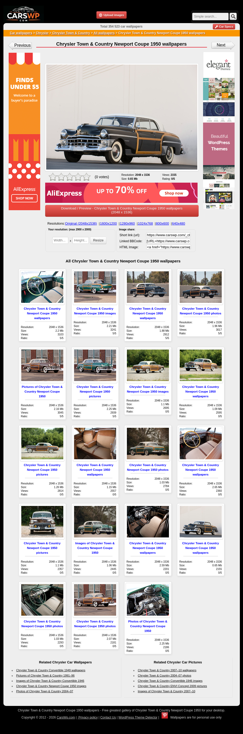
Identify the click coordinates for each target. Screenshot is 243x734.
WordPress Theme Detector (137, 717)
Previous (22, 45)
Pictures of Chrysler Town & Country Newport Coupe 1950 (42, 391)
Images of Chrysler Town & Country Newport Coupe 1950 (95, 547)
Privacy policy (87, 717)
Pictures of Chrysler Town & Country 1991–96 (45, 675)
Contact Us (108, 717)
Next (221, 45)
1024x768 (145, 223)
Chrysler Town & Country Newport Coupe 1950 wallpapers (42, 313)
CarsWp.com (66, 717)
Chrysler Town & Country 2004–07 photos (164, 675)
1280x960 (127, 223)
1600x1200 (108, 223)
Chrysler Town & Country (70, 33)
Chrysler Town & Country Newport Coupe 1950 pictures (94, 391)
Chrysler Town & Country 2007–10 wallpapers (167, 670)
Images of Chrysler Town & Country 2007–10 (166, 691)
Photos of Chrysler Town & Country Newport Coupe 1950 (147, 626)
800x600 (162, 223)
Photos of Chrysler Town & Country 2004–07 (44, 691)
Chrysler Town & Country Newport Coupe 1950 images (51, 686)
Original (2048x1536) (81, 223)
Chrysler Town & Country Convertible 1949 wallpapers (50, 670)
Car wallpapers (21, 33)
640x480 (178, 223)
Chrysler (42, 33)
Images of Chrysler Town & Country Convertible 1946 (50, 680)
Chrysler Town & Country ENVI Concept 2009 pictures (172, 686)
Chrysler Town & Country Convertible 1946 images (170, 680)
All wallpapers (104, 33)
